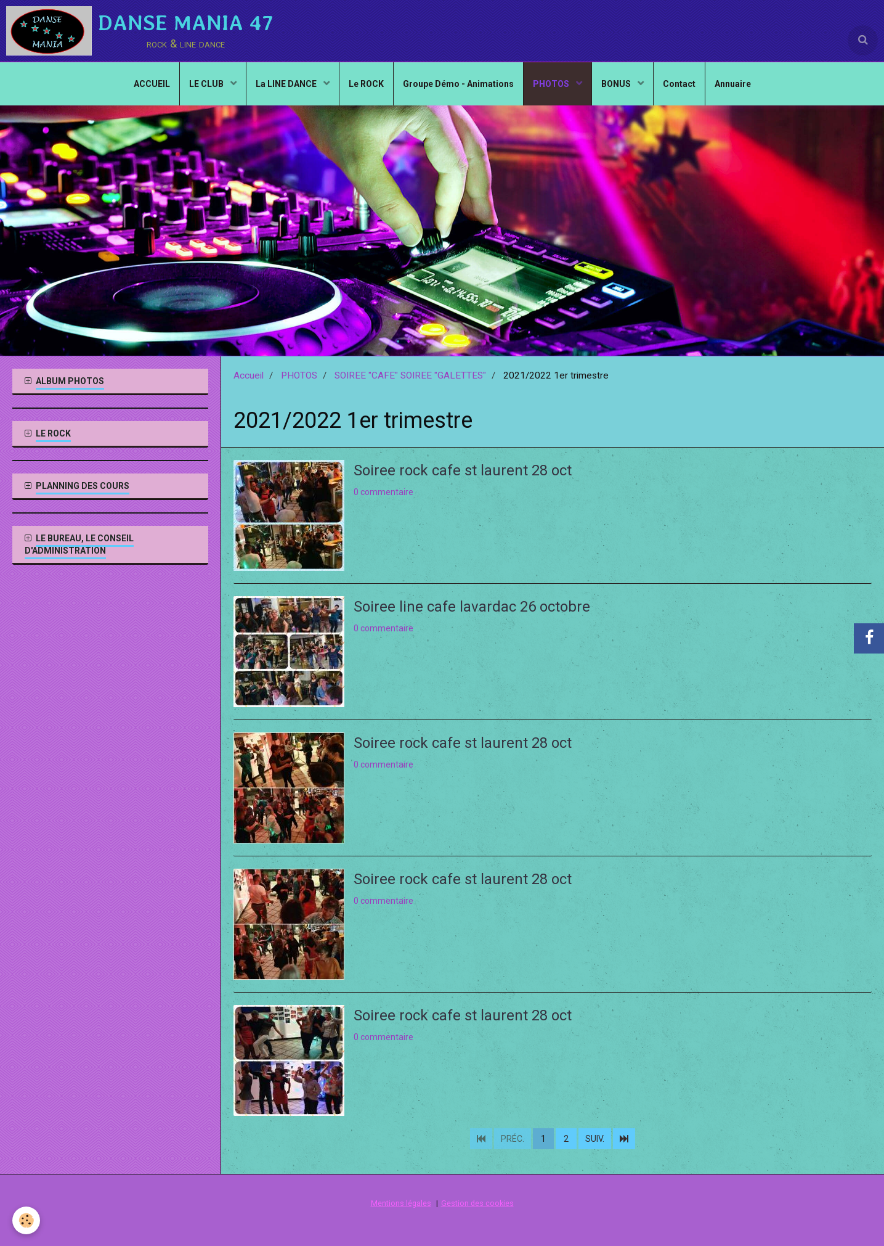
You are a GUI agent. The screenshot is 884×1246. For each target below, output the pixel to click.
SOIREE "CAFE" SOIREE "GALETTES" (410, 375)
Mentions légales (401, 1203)
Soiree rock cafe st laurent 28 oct (463, 470)
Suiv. (594, 1139)
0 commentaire (383, 492)
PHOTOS (552, 84)
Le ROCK (366, 84)
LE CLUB (207, 84)
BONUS (617, 84)
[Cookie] (26, 1220)
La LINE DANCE (287, 84)
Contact (679, 84)
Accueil (248, 375)
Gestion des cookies (477, 1203)
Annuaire (733, 84)
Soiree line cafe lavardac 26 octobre (472, 606)
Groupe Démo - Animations (458, 84)
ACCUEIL (152, 84)
